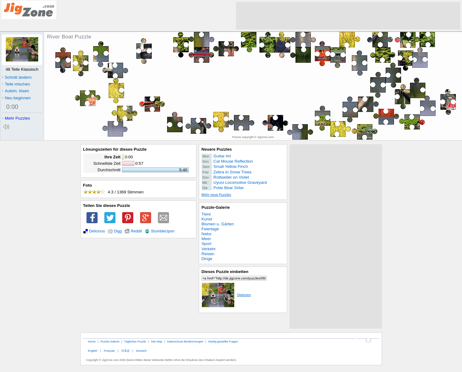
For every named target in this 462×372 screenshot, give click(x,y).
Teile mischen (16, 84)
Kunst (207, 219)
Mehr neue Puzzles (216, 194)
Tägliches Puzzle (135, 341)
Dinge (207, 258)
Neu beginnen (16, 98)
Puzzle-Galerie (216, 207)
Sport (206, 243)
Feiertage (210, 229)
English (92, 350)
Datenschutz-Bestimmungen (185, 341)
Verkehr (209, 249)
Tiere (206, 214)
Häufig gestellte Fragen (223, 341)
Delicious (97, 231)
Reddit (136, 231)
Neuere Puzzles (217, 149)
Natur (207, 234)
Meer (206, 238)
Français (109, 350)
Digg (118, 231)
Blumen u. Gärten (218, 224)
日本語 (125, 350)
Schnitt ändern (16, 77)
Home (91, 341)
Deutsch (141, 350)
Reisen (208, 253)
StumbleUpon (163, 231)
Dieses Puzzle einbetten (225, 271)
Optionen (226, 295)
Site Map (156, 341)
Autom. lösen (15, 91)
